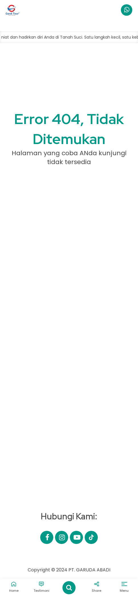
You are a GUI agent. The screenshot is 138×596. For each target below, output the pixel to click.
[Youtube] (76, 537)
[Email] (91, 537)
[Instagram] (61, 537)
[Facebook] (46, 537)
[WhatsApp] (126, 10)
